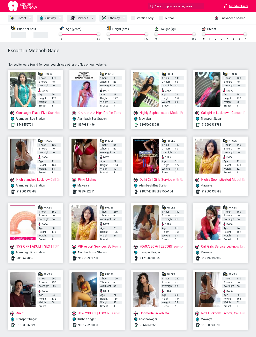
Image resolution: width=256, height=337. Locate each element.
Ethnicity (111, 18)
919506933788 (150, 124)
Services (79, 18)
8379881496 (86, 124)
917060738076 (150, 258)
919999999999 (211, 258)
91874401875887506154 (156, 191)
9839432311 (86, 191)
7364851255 (148, 325)
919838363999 (26, 325)
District (18, 18)
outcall (169, 18)
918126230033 (88, 325)
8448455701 (25, 124)
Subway (48, 18)
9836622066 (25, 258)
